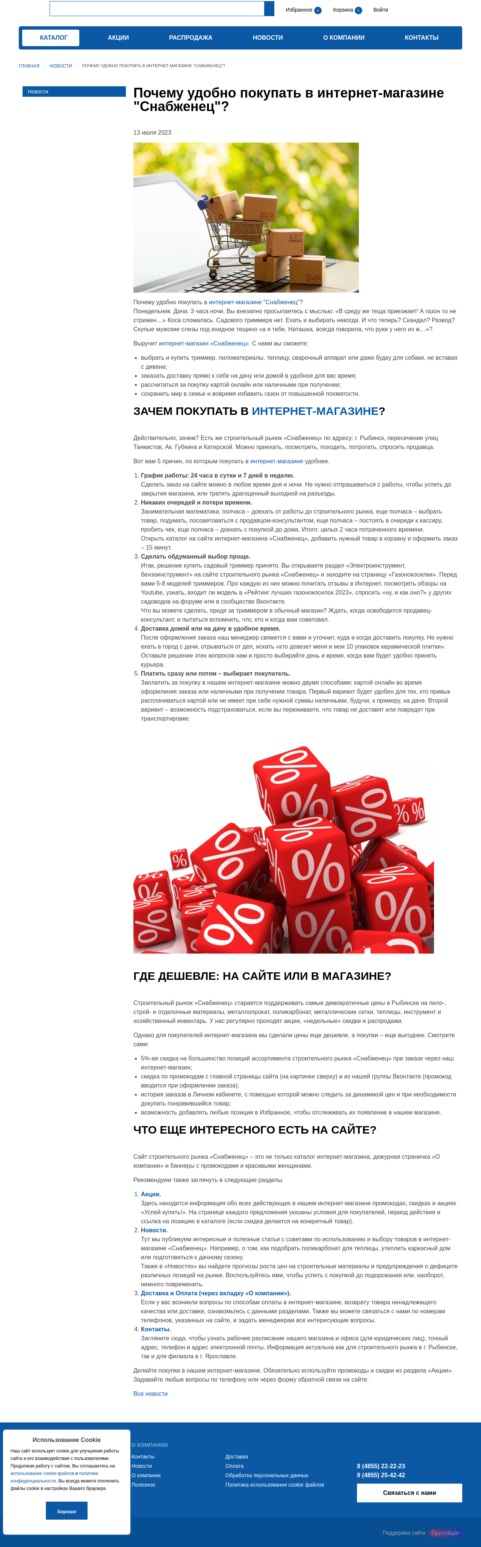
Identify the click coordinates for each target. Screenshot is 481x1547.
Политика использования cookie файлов (274, 1485)
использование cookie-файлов (42, 1473)
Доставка (236, 1457)
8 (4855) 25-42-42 (381, 1475)
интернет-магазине (315, 411)
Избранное (299, 10)
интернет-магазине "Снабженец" (254, 302)
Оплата (234, 1466)
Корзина (343, 10)
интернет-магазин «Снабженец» (204, 343)
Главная (29, 66)
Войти (380, 10)
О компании (344, 38)
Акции (118, 38)
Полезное (143, 1485)
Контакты (422, 38)
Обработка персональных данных (267, 1475)
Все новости (150, 1394)
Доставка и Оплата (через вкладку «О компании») (215, 1293)
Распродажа (190, 38)
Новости (268, 38)
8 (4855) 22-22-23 (381, 1466)
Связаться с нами (409, 1493)
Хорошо (66, 1511)
